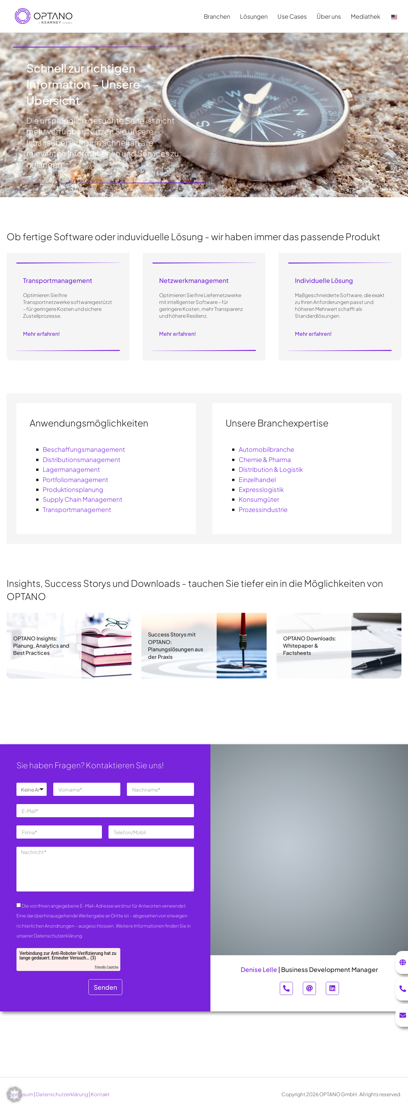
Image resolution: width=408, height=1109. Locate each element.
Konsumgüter (259, 499)
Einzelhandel (257, 479)
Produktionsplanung (73, 489)
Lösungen (255, 16)
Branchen (218, 16)
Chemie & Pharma (265, 459)
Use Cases (293, 16)
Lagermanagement (71, 469)
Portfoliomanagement (75, 479)
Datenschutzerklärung (62, 1094)
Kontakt (100, 1094)
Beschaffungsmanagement (84, 449)
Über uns (330, 16)
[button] (14, 1094)
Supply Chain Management (82, 499)
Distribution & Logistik (271, 469)
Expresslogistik (261, 489)
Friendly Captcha (106, 967)
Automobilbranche (266, 449)
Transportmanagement (77, 509)
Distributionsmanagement (81, 459)
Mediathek (367, 16)
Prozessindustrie (263, 509)
